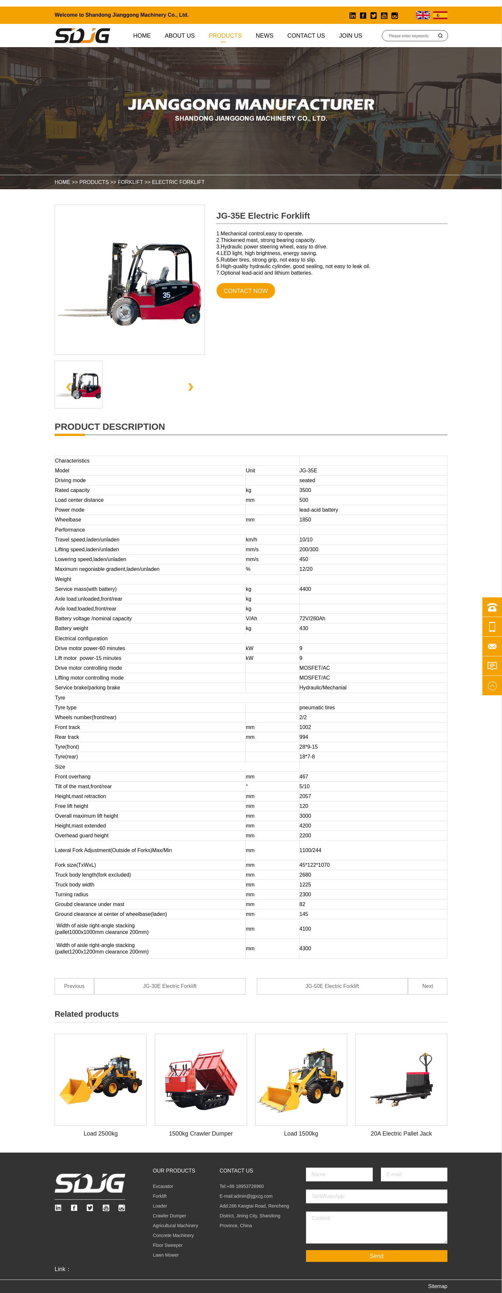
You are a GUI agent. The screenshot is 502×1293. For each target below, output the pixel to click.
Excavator (163, 1186)
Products (225, 35)
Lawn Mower (166, 1255)
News (264, 35)
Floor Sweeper (168, 1245)
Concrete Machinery (173, 1235)
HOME (62, 182)
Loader (160, 1206)
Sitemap (437, 1286)
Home (142, 35)
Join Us (350, 35)
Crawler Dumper (169, 1215)
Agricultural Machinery (175, 1225)
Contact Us (306, 35)
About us (180, 35)
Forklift (130, 182)
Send (377, 1256)
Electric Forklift (178, 182)
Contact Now (246, 291)
